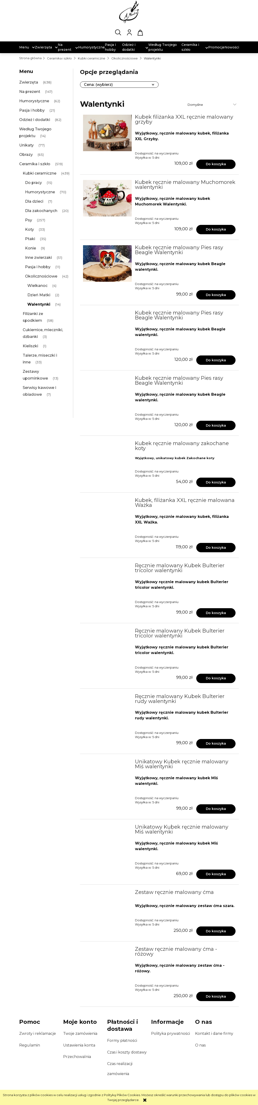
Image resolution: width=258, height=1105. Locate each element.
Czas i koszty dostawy (127, 1052)
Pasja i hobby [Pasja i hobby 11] (38, 267)
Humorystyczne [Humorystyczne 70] (40, 192)
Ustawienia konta (79, 1045)
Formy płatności (122, 1040)
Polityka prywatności (170, 1033)
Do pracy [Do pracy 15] (33, 182)
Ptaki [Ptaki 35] (30, 239)
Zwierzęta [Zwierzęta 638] (28, 82)
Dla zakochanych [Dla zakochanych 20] (41, 211)
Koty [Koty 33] (29, 229)
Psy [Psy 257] (28, 220)
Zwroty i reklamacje (37, 1033)
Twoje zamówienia (80, 1033)
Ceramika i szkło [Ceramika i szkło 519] (34, 164)
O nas (200, 1045)
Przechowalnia (77, 1056)
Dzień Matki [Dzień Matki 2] (38, 295)
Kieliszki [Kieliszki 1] (30, 346)
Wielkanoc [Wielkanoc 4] (37, 285)
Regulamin (29, 1045)
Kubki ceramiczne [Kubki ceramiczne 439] (39, 173)
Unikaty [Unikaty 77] (26, 145)
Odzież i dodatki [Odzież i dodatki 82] (34, 119)
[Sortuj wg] (212, 104)
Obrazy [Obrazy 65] (26, 154)
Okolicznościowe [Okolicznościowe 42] (41, 276)
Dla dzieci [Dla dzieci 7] (34, 201)
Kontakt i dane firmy (214, 1033)
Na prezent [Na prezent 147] (29, 91)
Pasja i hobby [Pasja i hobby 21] (32, 110)
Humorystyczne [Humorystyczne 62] (34, 101)
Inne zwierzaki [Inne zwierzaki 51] (38, 257)
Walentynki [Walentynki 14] (38, 304)
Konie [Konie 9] (30, 248)
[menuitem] (24, 47)
